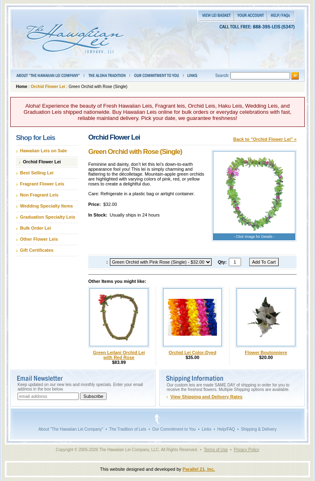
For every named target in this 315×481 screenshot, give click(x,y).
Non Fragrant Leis (39, 194)
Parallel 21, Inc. (199, 469)
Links (206, 429)
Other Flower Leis (39, 239)
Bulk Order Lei (35, 228)
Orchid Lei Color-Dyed (193, 352)
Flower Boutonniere (266, 352)
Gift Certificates (37, 250)
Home (21, 86)
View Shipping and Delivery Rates (206, 396)
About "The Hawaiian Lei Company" (70, 429)
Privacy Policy (246, 449)
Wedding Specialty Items (46, 205)
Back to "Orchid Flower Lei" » (265, 139)
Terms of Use (216, 449)
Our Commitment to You (174, 429)
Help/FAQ (226, 429)
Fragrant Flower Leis (42, 183)
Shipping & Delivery (259, 429)
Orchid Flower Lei (48, 86)
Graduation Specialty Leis (47, 217)
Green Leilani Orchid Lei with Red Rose (119, 355)
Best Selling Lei (37, 172)
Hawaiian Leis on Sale (43, 150)
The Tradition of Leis (127, 429)
